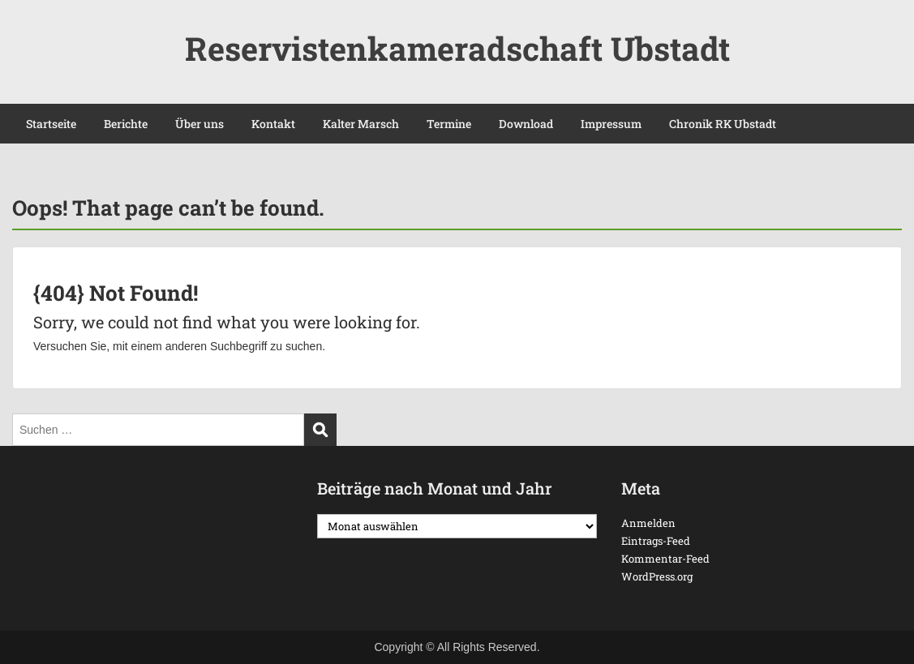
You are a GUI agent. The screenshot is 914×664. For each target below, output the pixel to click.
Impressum (611, 123)
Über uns (199, 123)
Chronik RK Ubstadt (722, 123)
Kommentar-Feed (665, 558)
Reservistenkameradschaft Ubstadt (457, 48)
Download (526, 123)
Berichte (126, 123)
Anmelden (648, 523)
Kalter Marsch (361, 123)
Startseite (51, 123)
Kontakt (273, 123)
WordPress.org (657, 576)
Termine (449, 123)
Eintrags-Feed (655, 540)
